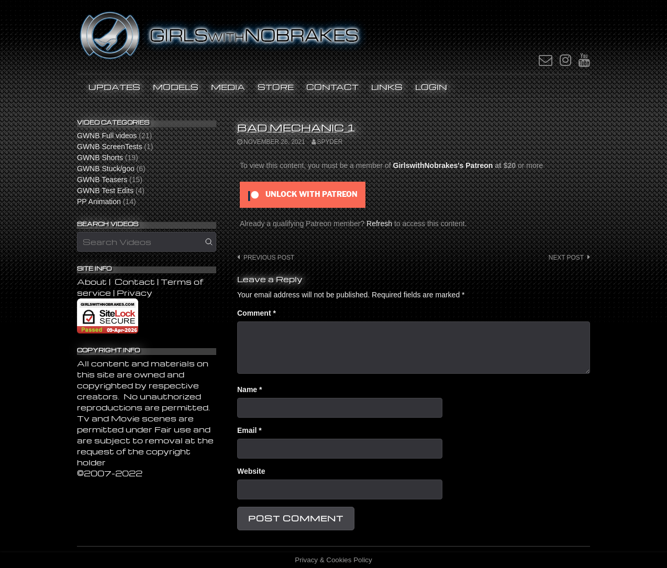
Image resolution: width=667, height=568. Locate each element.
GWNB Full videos (107, 135)
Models (175, 87)
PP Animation (99, 201)
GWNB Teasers (102, 179)
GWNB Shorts (100, 157)
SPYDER (330, 142)
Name (249, 389)
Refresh (379, 223)
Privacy (134, 292)
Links (387, 87)
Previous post (268, 257)
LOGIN (431, 87)
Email (249, 430)
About (93, 281)
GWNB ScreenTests (109, 146)
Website (251, 471)
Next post (566, 257)
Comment (256, 313)
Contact (332, 87)
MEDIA (228, 87)
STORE (276, 87)
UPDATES (114, 87)
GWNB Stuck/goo (106, 168)
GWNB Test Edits (105, 190)
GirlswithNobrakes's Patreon (443, 165)
